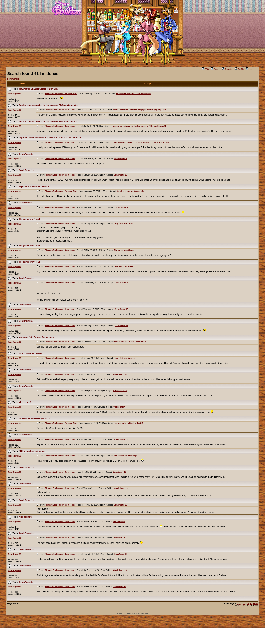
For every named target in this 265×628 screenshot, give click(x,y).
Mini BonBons (26, 517)
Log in (250, 69)
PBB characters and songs (32, 451)
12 (244, 603)
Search (215, 69)
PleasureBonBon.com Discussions (60, 110)
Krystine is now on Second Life (34, 186)
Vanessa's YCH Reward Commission (36, 337)
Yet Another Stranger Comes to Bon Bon (38, 89)
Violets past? (25, 402)
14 (251, 603)
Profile (239, 69)
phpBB (127, 613)
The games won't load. (30, 219)
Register (227, 69)
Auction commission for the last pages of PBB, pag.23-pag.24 (48, 105)
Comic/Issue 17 (26, 304)
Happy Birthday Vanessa (30, 353)
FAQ (205, 69)
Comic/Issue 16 (26, 154)
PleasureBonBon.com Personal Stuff (61, 94)
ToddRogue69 (14, 94)
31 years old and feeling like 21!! (34, 418)
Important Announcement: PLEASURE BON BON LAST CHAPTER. (50, 138)
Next (255, 603)
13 (248, 603)
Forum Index (13, 79)
